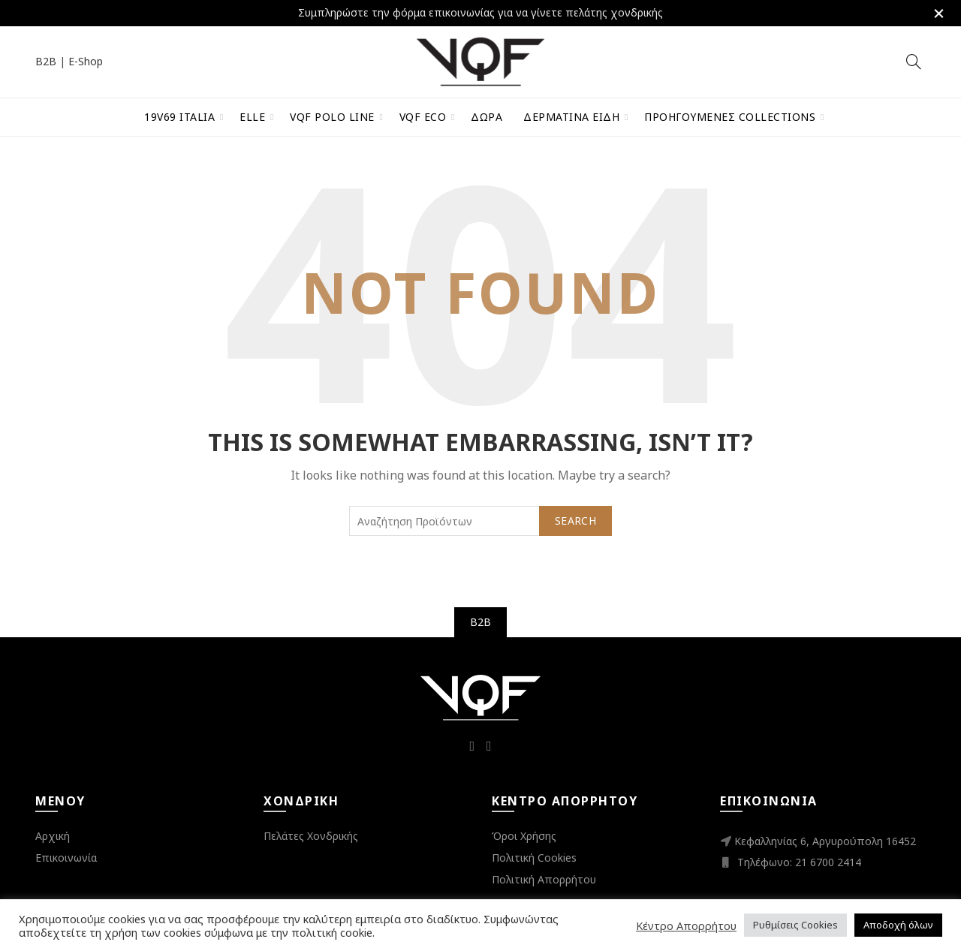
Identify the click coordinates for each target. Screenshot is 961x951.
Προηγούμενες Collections (729, 116)
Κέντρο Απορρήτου (686, 925)
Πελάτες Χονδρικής (311, 835)
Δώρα (486, 116)
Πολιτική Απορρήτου (544, 878)
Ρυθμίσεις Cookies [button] (795, 924)
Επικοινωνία (66, 857)
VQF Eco (423, 116)
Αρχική (52, 835)
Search (575, 520)
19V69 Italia (179, 116)
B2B (45, 60)
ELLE (252, 116)
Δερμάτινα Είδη (571, 116)
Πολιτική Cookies (534, 857)
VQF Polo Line (332, 116)
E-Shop (85, 60)
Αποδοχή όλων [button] (898, 924)
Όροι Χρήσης (524, 835)
